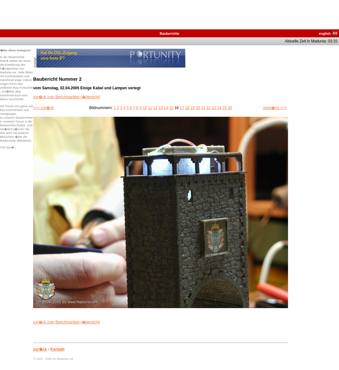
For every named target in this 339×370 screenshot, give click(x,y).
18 (187, 108)
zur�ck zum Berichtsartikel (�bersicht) (66, 97)
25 (224, 108)
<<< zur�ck (43, 108)
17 (182, 108)
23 (214, 108)
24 (219, 108)
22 (208, 108)
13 (161, 108)
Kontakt (57, 349)
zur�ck (40, 349)
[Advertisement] (313, 144)
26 (230, 108)
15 (171, 108)
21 (203, 108)
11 (150, 108)
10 (144, 108)
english (328, 33)
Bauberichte (169, 33)
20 (198, 108)
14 (166, 108)
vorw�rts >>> (275, 108)
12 (155, 108)
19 (193, 108)
